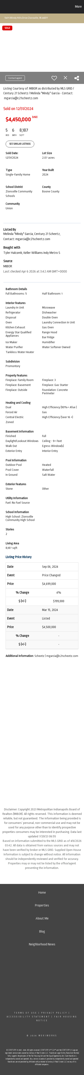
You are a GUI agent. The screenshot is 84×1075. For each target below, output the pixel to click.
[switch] (54, 78)
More (78, 7)
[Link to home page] (25, 7)
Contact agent (15, 78)
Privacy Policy (54, 1013)
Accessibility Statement (28, 1017)
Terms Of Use (25, 1013)
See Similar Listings (19, 144)
